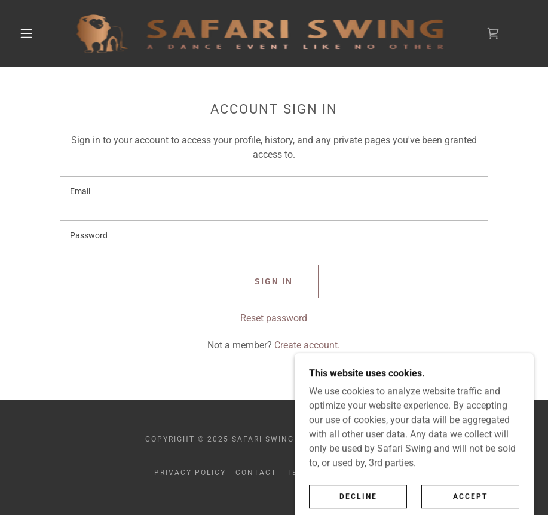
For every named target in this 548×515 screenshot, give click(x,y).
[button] (26, 33)
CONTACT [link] (256, 472)
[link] (260, 33)
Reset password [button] (273, 318)
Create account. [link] (307, 345)
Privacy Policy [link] (190, 472)
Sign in (274, 281)
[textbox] (274, 191)
